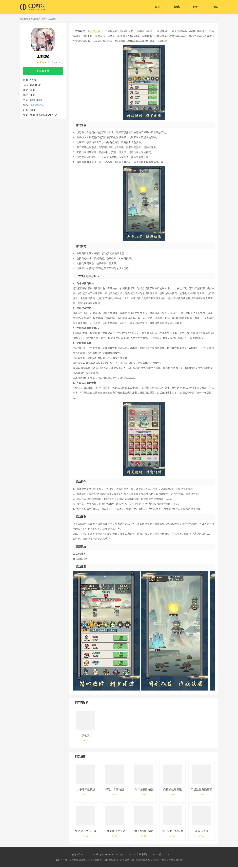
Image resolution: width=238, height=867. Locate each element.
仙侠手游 (95, 31)
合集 (215, 7)
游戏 (177, 7)
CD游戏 (35, 19)
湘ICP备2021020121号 (127, 854)
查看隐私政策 (37, 105)
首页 (158, 7)
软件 (196, 7)
